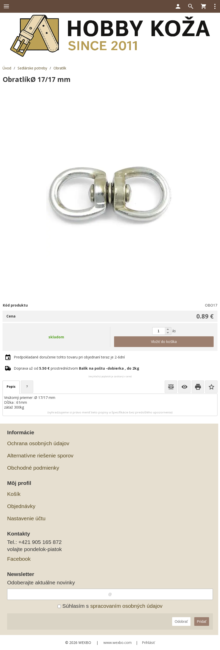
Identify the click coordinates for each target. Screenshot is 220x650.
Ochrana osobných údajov (38, 443)
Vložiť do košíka (164, 341)
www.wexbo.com (117, 642)
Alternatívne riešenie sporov (40, 455)
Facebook (19, 559)
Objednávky (21, 506)
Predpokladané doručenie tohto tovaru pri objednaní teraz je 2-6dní (69, 357)
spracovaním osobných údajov (126, 606)
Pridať (202, 621)
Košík (14, 494)
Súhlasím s (110, 606)
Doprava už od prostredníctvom (76, 368)
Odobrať (181, 621)
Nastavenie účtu (26, 518)
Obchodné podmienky (33, 468)
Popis (11, 386)
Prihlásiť (148, 642)
